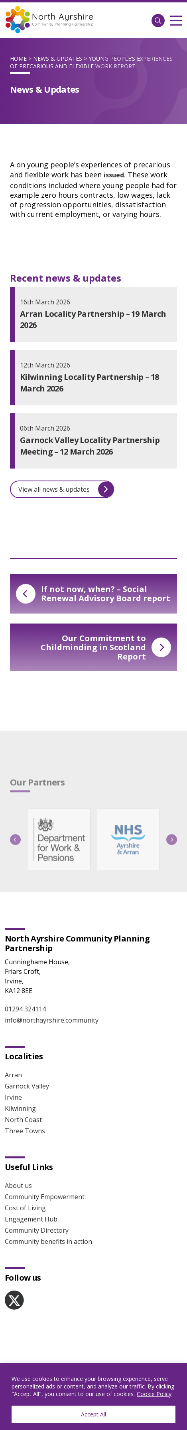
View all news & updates (66, 489)
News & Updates (57, 58)
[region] (93, 1396)
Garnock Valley (27, 1086)
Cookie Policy (154, 1394)
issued (114, 175)
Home (18, 58)
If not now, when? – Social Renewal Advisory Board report (93, 594)
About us (18, 1185)
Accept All (93, 1414)
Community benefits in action (48, 1241)
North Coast (23, 1119)
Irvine (13, 1097)
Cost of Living (25, 1208)
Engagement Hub (31, 1219)
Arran (13, 1075)
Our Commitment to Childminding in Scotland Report (106, 647)
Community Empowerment (45, 1196)
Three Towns (25, 1130)
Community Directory (37, 1230)
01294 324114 (25, 1009)
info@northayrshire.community (51, 1020)
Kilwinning (20, 1108)
